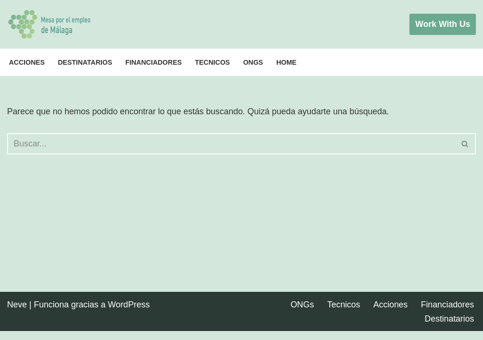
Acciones (27, 62)
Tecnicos (212, 62)
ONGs (254, 62)
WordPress (129, 313)
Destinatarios (85, 62)
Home (287, 62)
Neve (17, 313)
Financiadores (153, 62)
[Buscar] (231, 143)
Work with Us (442, 24)
